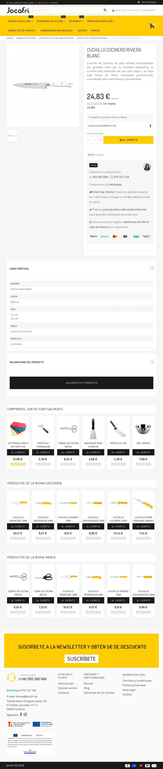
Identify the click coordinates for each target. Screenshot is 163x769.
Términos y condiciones (137, 680)
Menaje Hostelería (20, 19)
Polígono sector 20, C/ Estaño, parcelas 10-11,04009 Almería (27, 705)
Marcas (95, 30)
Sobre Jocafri (66, 683)
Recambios (76, 19)
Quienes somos (67, 688)
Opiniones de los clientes (99, 692)
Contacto (63, 692)
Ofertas (82, 30)
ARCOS (91, 154)
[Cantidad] (95, 140)
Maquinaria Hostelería (51, 19)
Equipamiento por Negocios (56, 30)
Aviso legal (129, 690)
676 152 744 (28, 690)
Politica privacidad (134, 685)
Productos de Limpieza (21, 30)
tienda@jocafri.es (26, 696)
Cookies (127, 694)
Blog (86, 688)
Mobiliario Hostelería (100, 21)
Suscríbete (81, 658)
